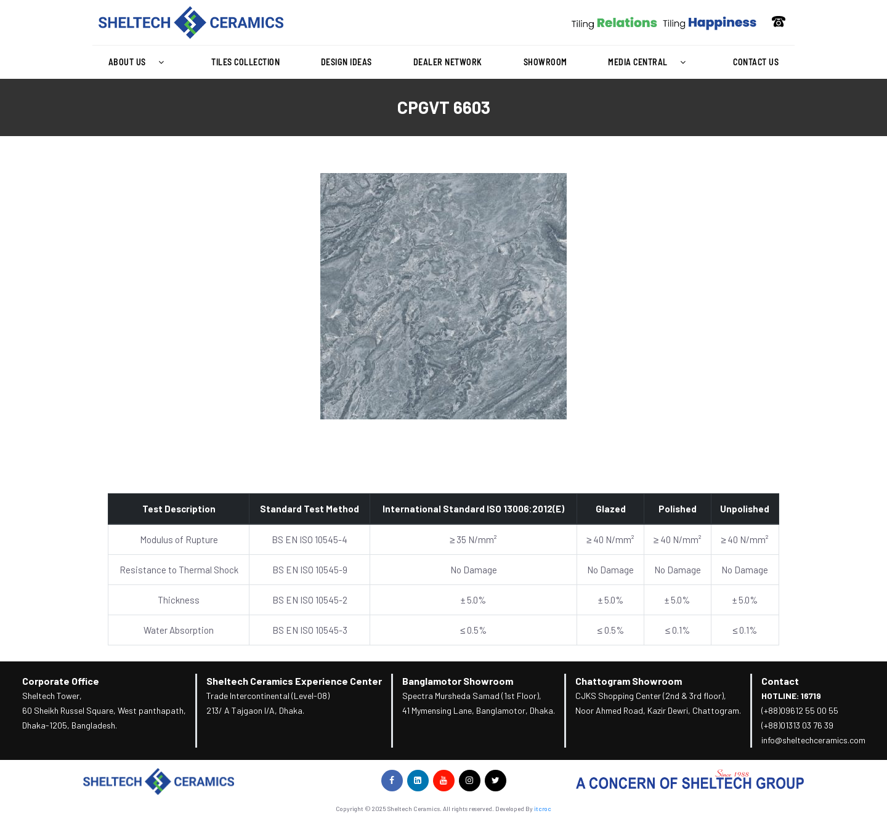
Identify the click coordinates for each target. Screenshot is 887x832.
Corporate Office (60, 681)
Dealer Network (447, 62)
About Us (139, 62)
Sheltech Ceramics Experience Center (294, 681)
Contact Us (756, 62)
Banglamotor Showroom (457, 681)
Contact (780, 681)
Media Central (650, 62)
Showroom (545, 62)
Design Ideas (346, 62)
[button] (139, 62)
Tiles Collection (245, 62)
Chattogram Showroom (628, 681)
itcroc (542, 808)
